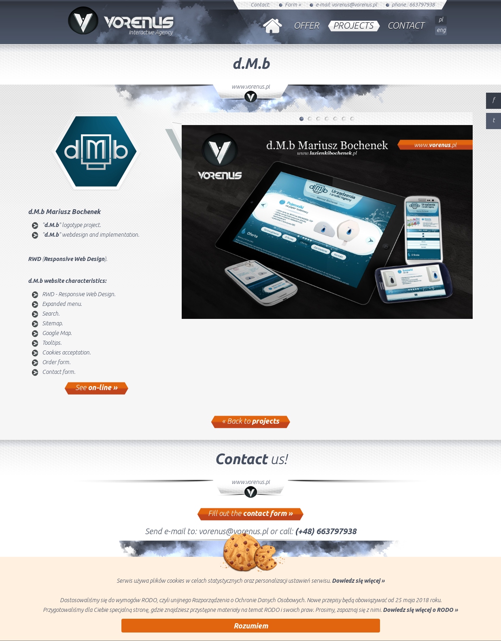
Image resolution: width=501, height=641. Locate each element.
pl (441, 19)
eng (441, 30)
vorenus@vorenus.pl (354, 4)
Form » (293, 4)
